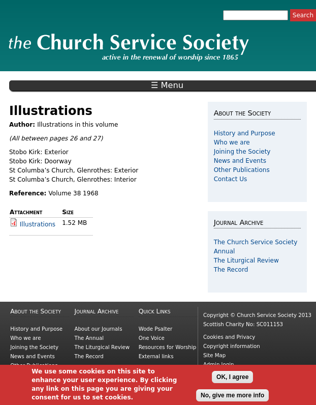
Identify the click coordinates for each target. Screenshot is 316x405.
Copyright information (231, 346)
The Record (231, 269)
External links (156, 356)
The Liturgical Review (246, 260)
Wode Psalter (155, 329)
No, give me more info (232, 397)
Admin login (218, 364)
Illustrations (37, 224)
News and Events (240, 160)
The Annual (89, 338)
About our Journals (98, 329)
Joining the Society (242, 151)
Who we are (232, 142)
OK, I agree (232, 379)
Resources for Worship (167, 347)
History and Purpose (244, 133)
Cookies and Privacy (229, 337)
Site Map (214, 355)
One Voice (152, 338)
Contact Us (230, 179)
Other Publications (242, 169)
